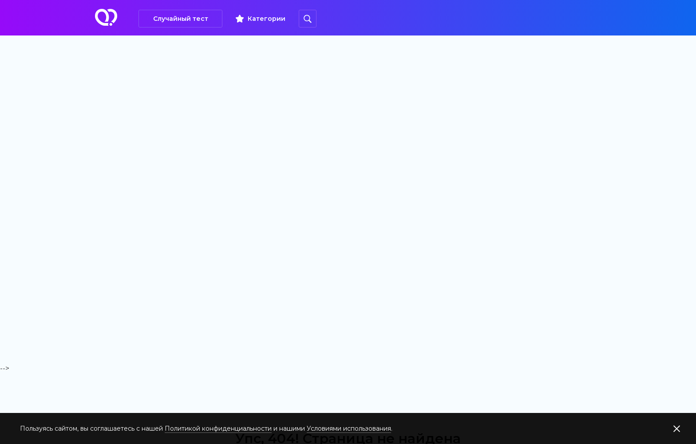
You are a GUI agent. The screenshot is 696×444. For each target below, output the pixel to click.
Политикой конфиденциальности (218, 428)
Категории (266, 19)
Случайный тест (180, 19)
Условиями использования (349, 428)
